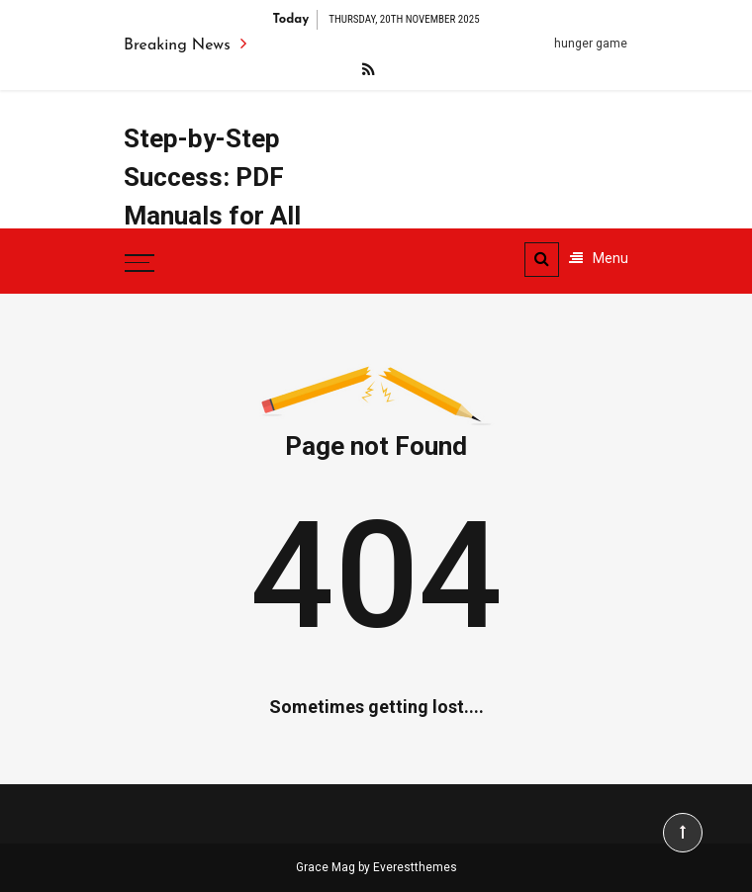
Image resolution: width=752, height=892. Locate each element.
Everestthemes (415, 867)
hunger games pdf (608, 43)
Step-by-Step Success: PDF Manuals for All (212, 177)
